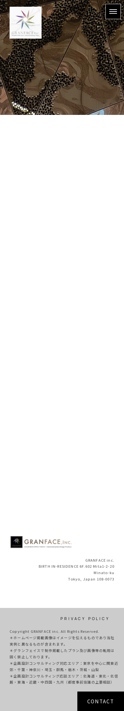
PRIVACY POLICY (85, 618)
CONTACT (100, 701)
